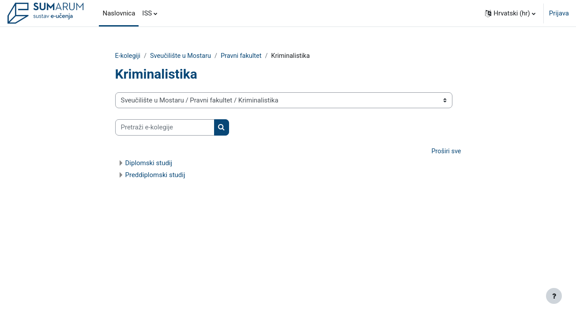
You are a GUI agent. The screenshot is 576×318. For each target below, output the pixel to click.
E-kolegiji (128, 56)
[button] (510, 13)
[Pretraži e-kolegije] (165, 128)
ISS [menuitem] (147, 13)
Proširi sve (445, 152)
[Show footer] (554, 296)
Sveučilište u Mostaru (182, 56)
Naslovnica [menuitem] (118, 13)
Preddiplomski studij (155, 176)
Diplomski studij (149, 164)
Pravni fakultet (245, 56)
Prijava (559, 13)
